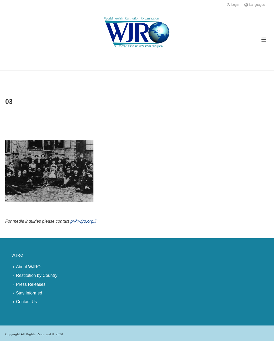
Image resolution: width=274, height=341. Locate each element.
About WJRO (26, 266)
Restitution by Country (35, 275)
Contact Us (25, 301)
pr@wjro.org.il (83, 221)
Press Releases (29, 284)
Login (232, 5)
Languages (254, 5)
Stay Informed (27, 293)
